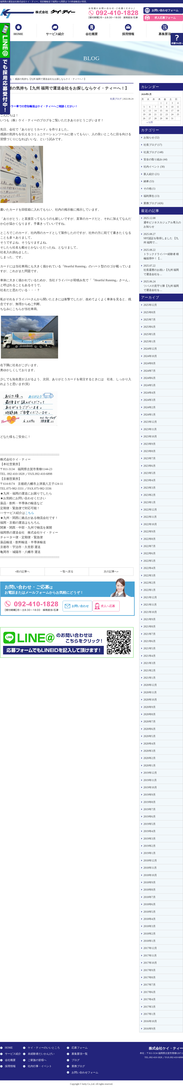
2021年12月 (150, 597)
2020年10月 (150, 699)
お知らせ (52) (151, 137)
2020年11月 (150, 692)
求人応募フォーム (165, 17)
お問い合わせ (81, 606)
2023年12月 (150, 421)
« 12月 (150, 122)
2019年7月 (150, 809)
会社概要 (92, 34)
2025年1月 (150, 341)
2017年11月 (150, 955)
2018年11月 (150, 867)
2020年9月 (150, 707)
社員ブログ (115, 98)
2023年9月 (150, 444)
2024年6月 (150, 378)
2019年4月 (150, 831)
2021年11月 (150, 604)
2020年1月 (150, 765)
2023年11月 (150, 429)
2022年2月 (150, 582)
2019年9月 (150, 794)
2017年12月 (150, 948)
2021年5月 (150, 648)
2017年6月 (150, 992)
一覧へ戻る (66, 571)
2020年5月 (150, 736)
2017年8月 (150, 977)
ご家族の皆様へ (36, 1060)
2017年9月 (150, 970)
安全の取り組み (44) (155, 159)
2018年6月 (150, 904)
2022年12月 (150, 509)
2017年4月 (150, 999)
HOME (18, 34)
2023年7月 (150, 458)
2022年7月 (150, 546)
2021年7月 (150, 634)
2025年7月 (150, 319)
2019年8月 (150, 802)
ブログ (75, 1060)
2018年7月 (150, 897)
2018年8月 (150, 889)
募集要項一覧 (79, 1054)
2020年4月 (150, 743)
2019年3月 (150, 838)
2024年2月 (150, 407)
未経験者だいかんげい (40, 1054)
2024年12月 (150, 348)
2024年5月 (150, 385)
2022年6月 (150, 553)
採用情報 (128, 34)
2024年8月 (150, 363)
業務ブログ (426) (153, 203)
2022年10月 (150, 524)
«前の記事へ (22, 571)
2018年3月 (150, 926)
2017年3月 (150, 1006)
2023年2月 (150, 495)
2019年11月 (150, 780)
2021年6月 (150, 641)
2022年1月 (150, 590)
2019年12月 (150, 772)
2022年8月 (150, 539)
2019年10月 (150, 787)
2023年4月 (150, 480)
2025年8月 (150, 312)
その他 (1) (149, 188)
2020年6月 (150, 729)
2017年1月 (150, 1014)
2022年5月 (150, 560)
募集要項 (165, 34)
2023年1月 (150, 502)
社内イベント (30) (154, 166)
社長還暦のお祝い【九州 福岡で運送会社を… (162, 270)
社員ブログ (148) (153, 152)
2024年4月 (150, 392)
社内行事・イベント (39, 1066)
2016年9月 (150, 1028)
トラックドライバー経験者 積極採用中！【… (162, 254)
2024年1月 (150, 414)
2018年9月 (150, 882)
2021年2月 (150, 670)
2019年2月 (150, 845)
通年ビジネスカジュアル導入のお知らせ (162, 222)
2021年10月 (150, 612)
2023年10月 (150, 436)
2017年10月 (150, 962)
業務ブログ (77, 1066)
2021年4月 (150, 655)
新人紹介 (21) (151, 174)
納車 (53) (149, 181)
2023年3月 (150, 487)
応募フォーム (79, 1047)
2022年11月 (150, 516)
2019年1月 (150, 853)
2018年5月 (150, 911)
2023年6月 (150, 465)
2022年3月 (150, 575)
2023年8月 (150, 451)
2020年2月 (150, 758)
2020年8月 (150, 714)
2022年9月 (150, 531)
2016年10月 (150, 1021)
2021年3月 (150, 663)
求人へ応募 (116, 606)
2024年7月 (150, 370)
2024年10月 (150, 356)
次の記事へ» (111, 571)
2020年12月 (150, 685)
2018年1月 (150, 940)
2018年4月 (150, 919)
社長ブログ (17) (153, 144)
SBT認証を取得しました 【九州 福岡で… (162, 238)
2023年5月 (150, 473)
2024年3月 (150, 400)
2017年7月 (150, 984)
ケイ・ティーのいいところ (43, 1047)
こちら (29, 512)
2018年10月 (150, 875)
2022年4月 (150, 568)
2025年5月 (150, 334)
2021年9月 (150, 619)
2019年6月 (150, 816)
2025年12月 (150, 305)
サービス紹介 (55, 34)
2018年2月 (150, 933)
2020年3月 (150, 750)
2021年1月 (150, 677)
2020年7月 (150, 721)
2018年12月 (150, 860)
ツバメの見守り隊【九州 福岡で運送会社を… (162, 286)
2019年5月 (150, 824)
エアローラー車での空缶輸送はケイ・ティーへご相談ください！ (39, 106)
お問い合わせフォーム (165, 10)
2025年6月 (150, 326)
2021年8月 (150, 626)
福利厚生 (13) (151, 196)
